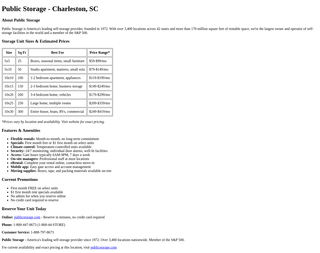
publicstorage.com (27, 217)
